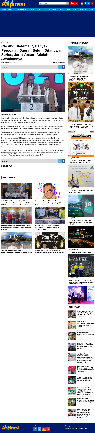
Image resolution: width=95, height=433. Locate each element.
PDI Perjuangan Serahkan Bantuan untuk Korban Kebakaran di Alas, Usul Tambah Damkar (16, 227)
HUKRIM (31, 9)
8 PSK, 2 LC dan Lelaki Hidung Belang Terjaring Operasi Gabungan (85, 378)
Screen (74, 3)
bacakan (57, 62)
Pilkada (8, 42)
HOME (4, 9)
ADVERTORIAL (72, 9)
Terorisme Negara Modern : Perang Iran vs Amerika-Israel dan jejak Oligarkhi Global (49, 203)
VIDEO (87, 9)
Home (2, 42)
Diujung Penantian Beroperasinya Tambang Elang (85, 334)
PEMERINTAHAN (21, 9)
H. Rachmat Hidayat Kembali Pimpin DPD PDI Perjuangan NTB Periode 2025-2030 (85, 369)
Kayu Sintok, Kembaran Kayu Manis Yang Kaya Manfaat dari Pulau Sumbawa (85, 313)
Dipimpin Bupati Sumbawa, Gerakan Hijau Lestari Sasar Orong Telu (85, 400)
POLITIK (11, 9)
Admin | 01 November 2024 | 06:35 (8, 62)
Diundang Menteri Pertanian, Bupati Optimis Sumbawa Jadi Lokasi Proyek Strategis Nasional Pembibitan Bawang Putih (85, 358)
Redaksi (68, 428)
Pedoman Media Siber (79, 428)
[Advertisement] (47, 24)
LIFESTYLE (46, 9)
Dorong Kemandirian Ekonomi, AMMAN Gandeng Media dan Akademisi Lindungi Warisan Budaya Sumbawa (84, 413)
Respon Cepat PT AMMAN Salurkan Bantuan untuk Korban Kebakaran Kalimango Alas (47, 227)
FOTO (81, 9)
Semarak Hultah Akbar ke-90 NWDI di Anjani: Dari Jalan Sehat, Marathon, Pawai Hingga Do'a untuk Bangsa (85, 391)
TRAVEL (62, 9)
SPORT (54, 9)
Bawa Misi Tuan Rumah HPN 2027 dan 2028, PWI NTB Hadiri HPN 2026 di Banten (85, 346)
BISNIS (38, 9)
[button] (92, 9)
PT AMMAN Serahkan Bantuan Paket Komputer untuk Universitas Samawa (85, 324)
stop (63, 62)
